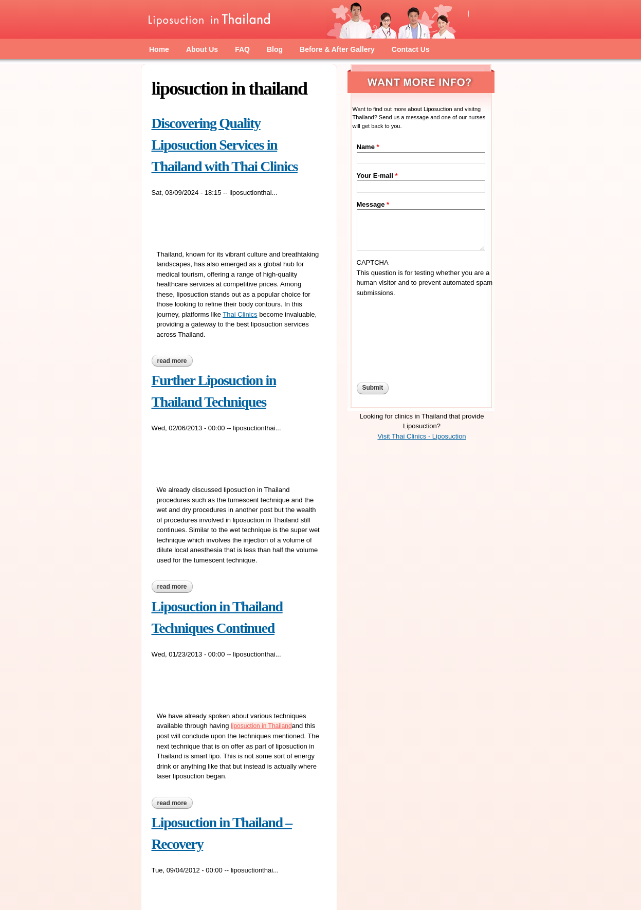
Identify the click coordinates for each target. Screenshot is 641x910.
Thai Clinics (240, 314)
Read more (175, 362)
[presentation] (399, 335)
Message (373, 204)
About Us (202, 49)
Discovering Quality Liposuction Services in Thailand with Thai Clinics (225, 144)
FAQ (242, 49)
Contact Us (411, 49)
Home (159, 49)
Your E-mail (377, 175)
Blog (275, 49)
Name (368, 147)
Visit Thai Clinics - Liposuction (421, 436)
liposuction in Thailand (261, 726)
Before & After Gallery (337, 49)
